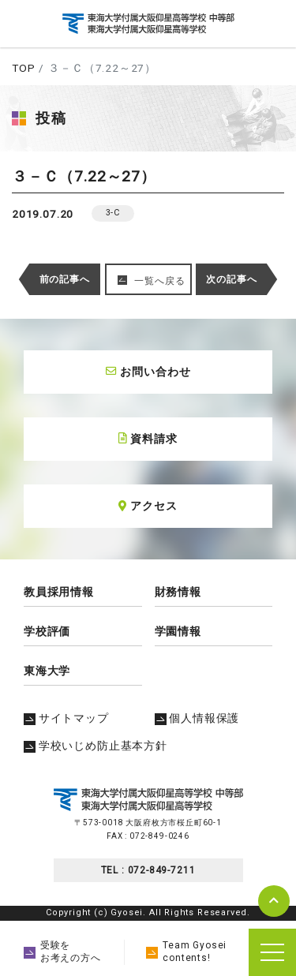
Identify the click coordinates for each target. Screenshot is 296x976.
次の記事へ (231, 279)
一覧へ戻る (159, 280)
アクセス (147, 505)
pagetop (274, 901)
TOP (23, 68)
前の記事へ (64, 279)
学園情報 (178, 631)
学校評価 (47, 631)
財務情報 (178, 591)
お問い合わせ (148, 371)
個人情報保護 (197, 718)
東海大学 (47, 670)
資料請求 (147, 438)
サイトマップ (66, 718)
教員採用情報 (59, 591)
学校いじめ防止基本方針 (95, 745)
